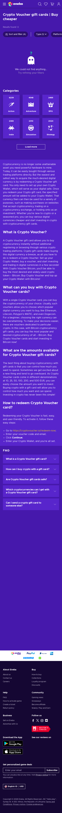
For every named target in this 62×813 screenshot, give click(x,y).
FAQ (5, 697)
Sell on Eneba (8, 720)
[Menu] (4, 4)
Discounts (36, 685)
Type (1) (41, 34)
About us (7, 674)
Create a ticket (9, 704)
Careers (6, 681)
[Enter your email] (24, 770)
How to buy (37, 674)
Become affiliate (38, 704)
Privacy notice (42, 775)
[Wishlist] (46, 4)
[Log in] (59, 4)
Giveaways (36, 701)
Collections (36, 678)
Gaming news (37, 697)
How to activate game (12, 701)
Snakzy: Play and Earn (41, 708)
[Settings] (14, 786)
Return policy (8, 708)
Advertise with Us (10, 724)
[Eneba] (15, 4)
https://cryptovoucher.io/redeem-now (34, 431)
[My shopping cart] (52, 4)
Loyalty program (39, 681)
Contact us (7, 678)
